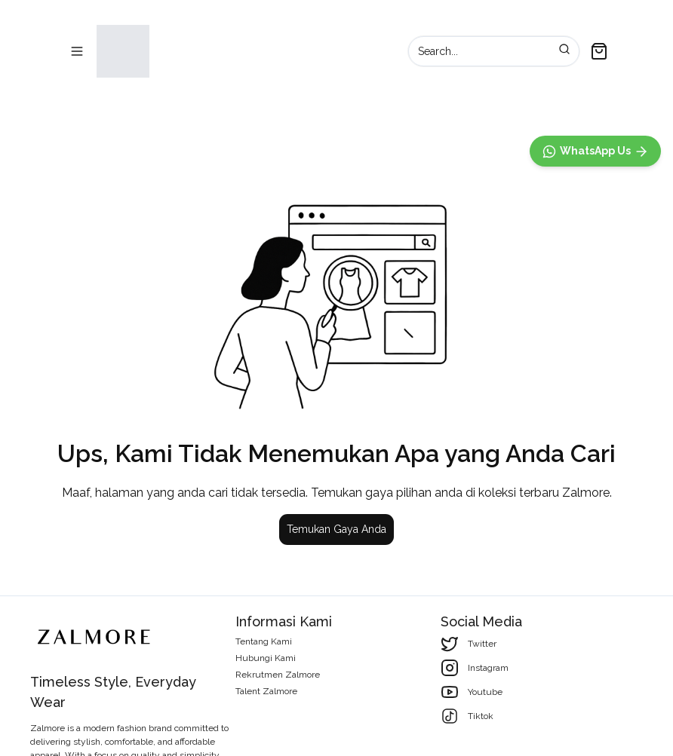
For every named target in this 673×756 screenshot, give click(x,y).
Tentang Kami (263, 641)
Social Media (481, 621)
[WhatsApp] (595, 479)
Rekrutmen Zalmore (277, 674)
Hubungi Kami (265, 658)
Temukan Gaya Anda (336, 531)
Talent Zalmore (266, 691)
